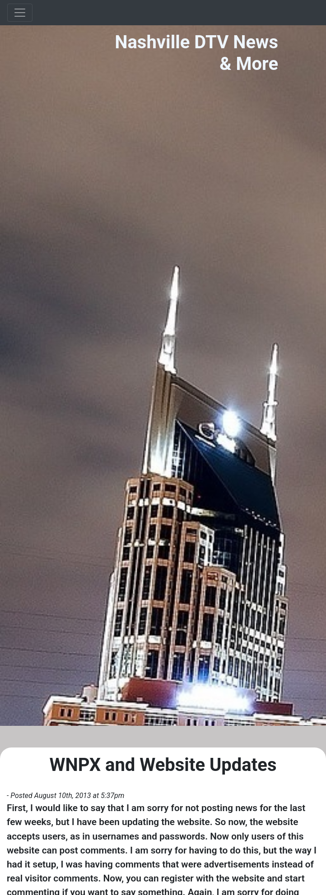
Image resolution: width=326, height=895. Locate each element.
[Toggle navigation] (20, 13)
